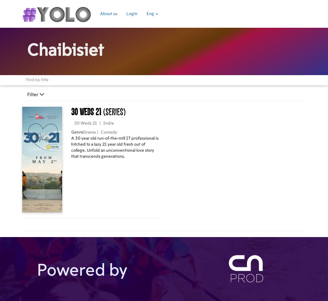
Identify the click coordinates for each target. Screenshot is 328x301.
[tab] (164, 95)
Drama (89, 132)
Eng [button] (152, 14)
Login (131, 14)
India (108, 123)
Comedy (109, 132)
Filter (35, 94)
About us (108, 14)
